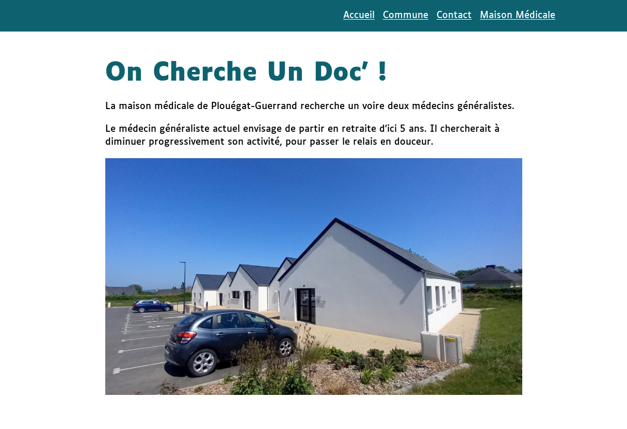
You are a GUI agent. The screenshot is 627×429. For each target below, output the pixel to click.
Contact (454, 15)
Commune (405, 15)
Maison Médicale (517, 15)
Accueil (359, 15)
